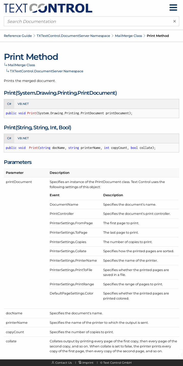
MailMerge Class (128, 36)
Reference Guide (18, 36)
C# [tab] (9, 104)
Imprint (88, 362)
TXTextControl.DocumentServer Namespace (73, 36)
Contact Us (63, 362)
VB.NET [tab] (23, 104)
